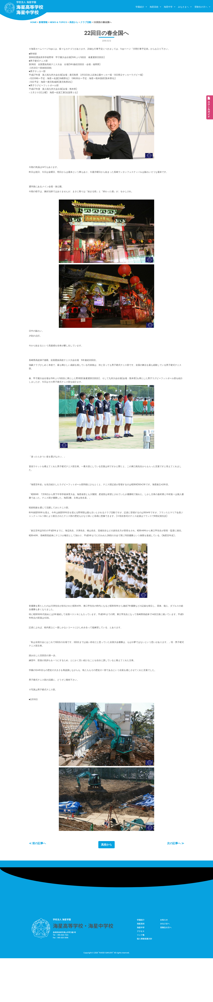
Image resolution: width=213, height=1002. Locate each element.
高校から (106, 887)
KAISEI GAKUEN (106, 996)
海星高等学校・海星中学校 (83, 968)
